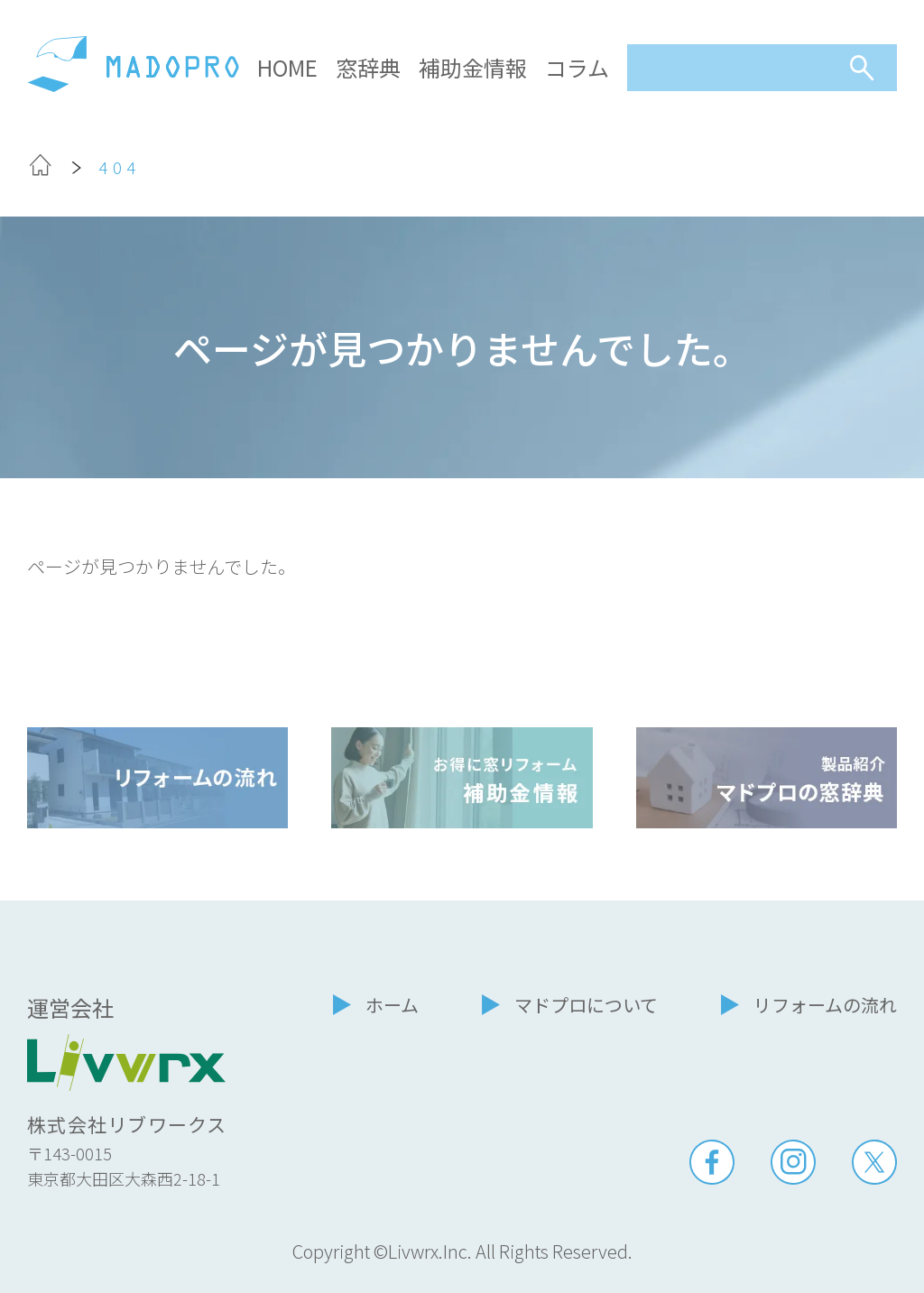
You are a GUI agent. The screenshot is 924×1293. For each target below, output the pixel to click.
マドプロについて (586, 1005)
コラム (577, 67)
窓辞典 (368, 67)
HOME (287, 67)
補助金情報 (473, 67)
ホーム (392, 1005)
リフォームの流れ (825, 1005)
